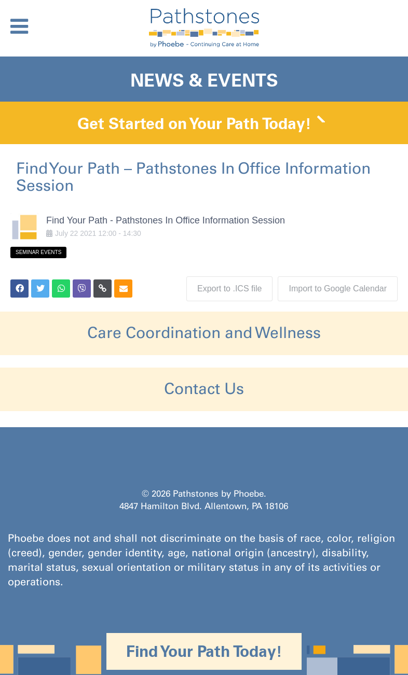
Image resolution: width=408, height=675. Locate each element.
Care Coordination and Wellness (204, 333)
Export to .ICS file (229, 288)
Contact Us (204, 388)
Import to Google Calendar (338, 288)
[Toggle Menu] (19, 26)
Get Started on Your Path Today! (194, 123)
